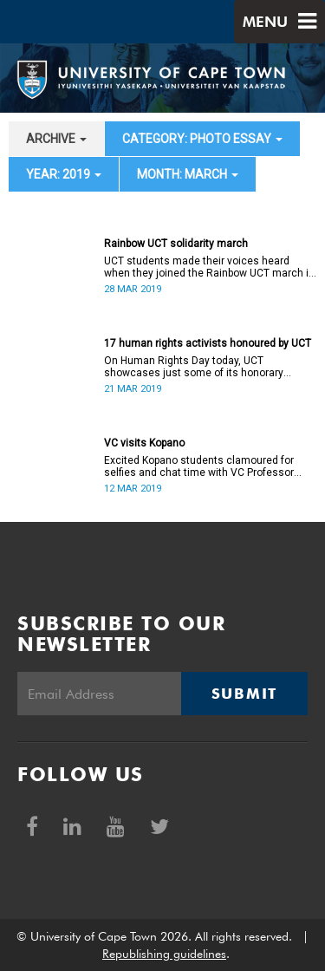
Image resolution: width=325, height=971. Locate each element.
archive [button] (56, 139)
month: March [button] (187, 174)
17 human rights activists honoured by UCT (207, 343)
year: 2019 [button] (63, 174)
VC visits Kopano (144, 443)
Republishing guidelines (164, 954)
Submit (244, 693)
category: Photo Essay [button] (202, 139)
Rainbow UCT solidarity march (176, 244)
